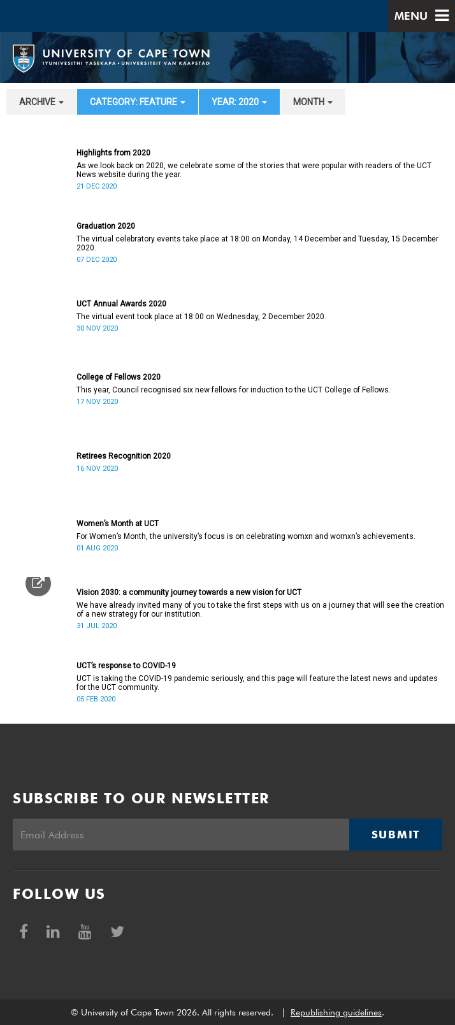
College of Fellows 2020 (118, 377)
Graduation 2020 (105, 226)
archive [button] (41, 102)
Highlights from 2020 (113, 152)
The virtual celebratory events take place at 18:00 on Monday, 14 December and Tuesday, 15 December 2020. (257, 243)
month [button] (313, 102)
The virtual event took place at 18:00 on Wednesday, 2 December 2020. (201, 316)
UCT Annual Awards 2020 (121, 303)
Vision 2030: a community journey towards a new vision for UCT (188, 592)
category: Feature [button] (137, 102)
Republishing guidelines (336, 1012)
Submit (396, 834)
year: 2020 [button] (239, 102)
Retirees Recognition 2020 (123, 456)
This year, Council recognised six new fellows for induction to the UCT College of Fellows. (233, 389)
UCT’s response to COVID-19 (126, 665)
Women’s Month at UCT (117, 523)
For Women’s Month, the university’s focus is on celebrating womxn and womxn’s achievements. (245, 536)
